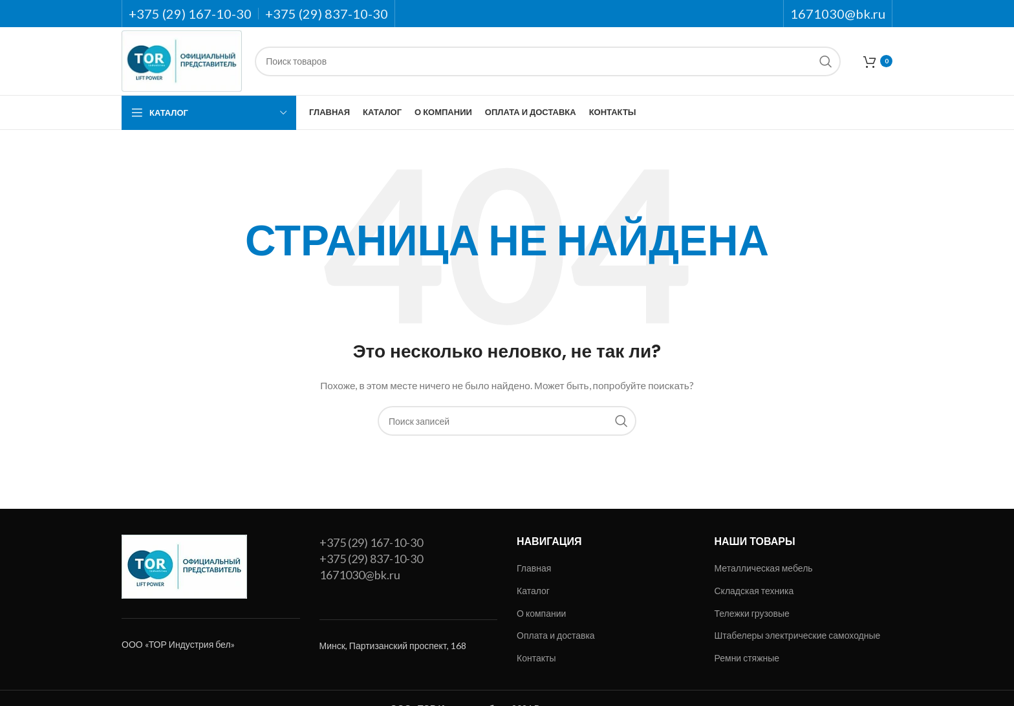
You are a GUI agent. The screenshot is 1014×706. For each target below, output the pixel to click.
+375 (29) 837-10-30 (371, 558)
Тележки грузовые (752, 613)
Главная (534, 567)
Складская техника (754, 590)
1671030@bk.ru (359, 575)
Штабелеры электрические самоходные (798, 635)
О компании (541, 613)
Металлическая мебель (764, 567)
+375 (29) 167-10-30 (371, 542)
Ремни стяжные (747, 657)
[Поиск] (548, 61)
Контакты (536, 657)
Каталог (533, 590)
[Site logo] (182, 59)
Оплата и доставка (556, 635)
